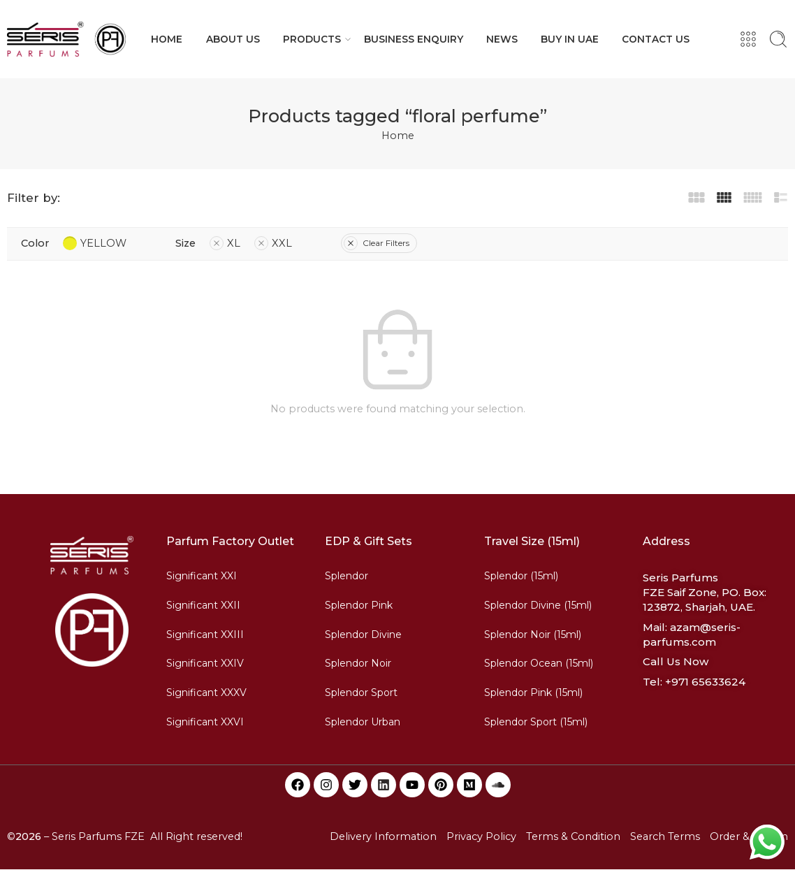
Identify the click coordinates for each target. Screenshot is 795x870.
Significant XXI (201, 576)
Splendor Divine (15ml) (538, 605)
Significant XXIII (205, 634)
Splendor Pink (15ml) (533, 692)
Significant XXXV (206, 692)
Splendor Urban (362, 722)
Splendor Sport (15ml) (536, 722)
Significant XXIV (205, 663)
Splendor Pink (359, 605)
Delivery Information (383, 836)
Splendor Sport (361, 692)
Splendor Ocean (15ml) (538, 663)
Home (397, 135)
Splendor (346, 576)
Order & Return (749, 836)
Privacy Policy (481, 836)
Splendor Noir (358, 663)
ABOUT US (233, 39)
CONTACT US (656, 39)
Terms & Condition (573, 836)
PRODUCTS (312, 39)
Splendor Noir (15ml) (532, 634)
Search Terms (665, 836)
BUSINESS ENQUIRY (413, 39)
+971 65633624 (705, 681)
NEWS (502, 39)
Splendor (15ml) (521, 576)
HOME (166, 39)
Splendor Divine (363, 634)
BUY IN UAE (570, 39)
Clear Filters (376, 243)
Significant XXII (203, 605)
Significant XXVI (205, 722)
